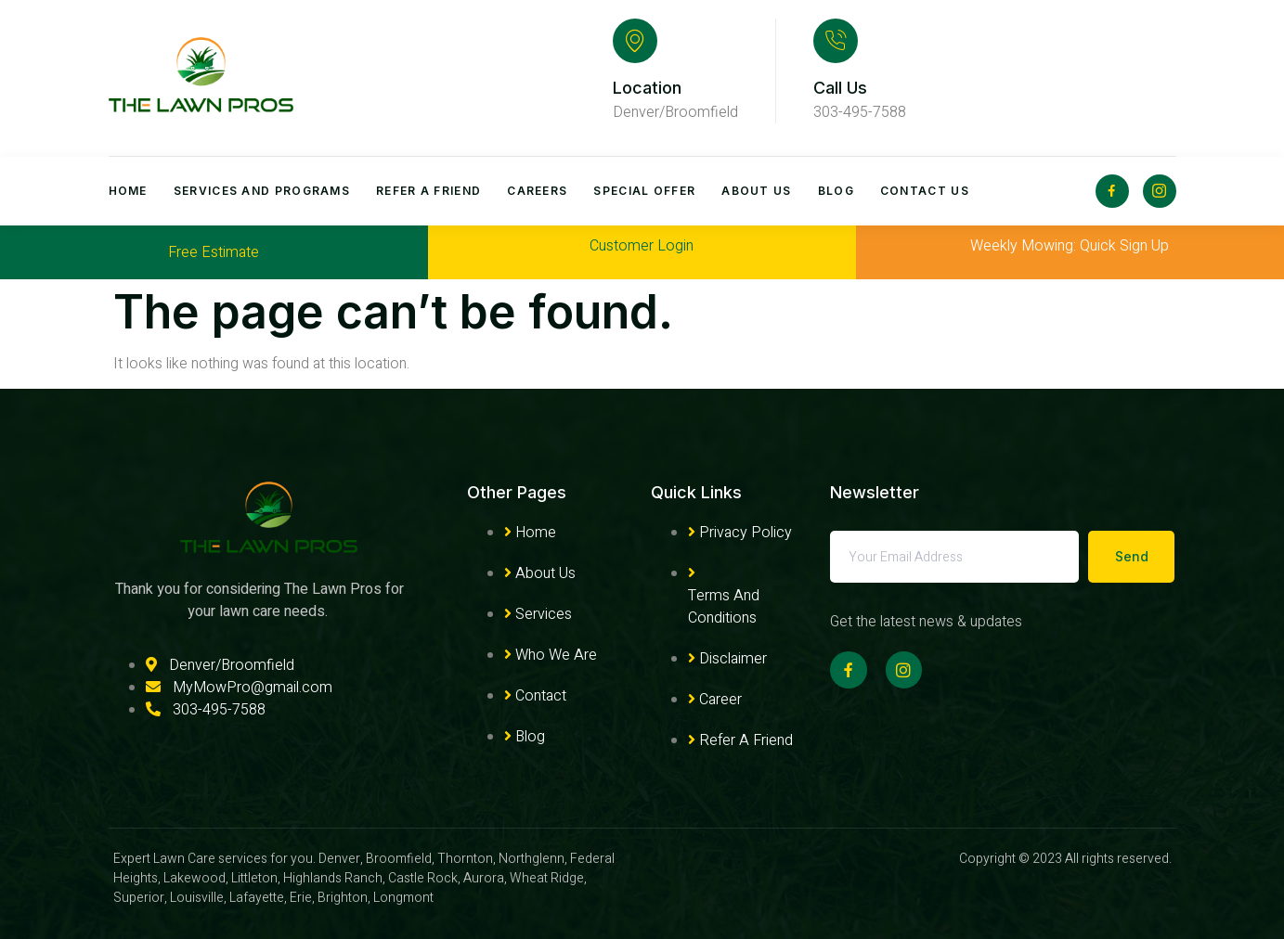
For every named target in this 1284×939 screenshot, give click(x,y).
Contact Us (924, 191)
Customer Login (642, 246)
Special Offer (644, 191)
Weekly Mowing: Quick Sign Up (1069, 246)
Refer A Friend (428, 191)
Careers (537, 191)
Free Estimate (213, 252)
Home (128, 191)
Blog (836, 191)
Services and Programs (262, 191)
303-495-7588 (859, 112)
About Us (756, 191)
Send (1131, 556)
